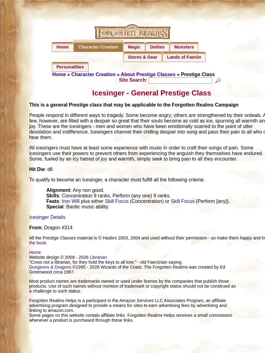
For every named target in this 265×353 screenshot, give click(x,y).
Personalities (70, 66)
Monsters (184, 47)
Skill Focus (116, 202)
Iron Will (71, 202)
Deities (157, 47)
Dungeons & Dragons (50, 268)
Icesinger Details (47, 218)
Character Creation (98, 47)
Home (62, 47)
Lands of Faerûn (184, 57)
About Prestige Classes (148, 74)
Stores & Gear (142, 57)
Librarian (98, 258)
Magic (134, 47)
